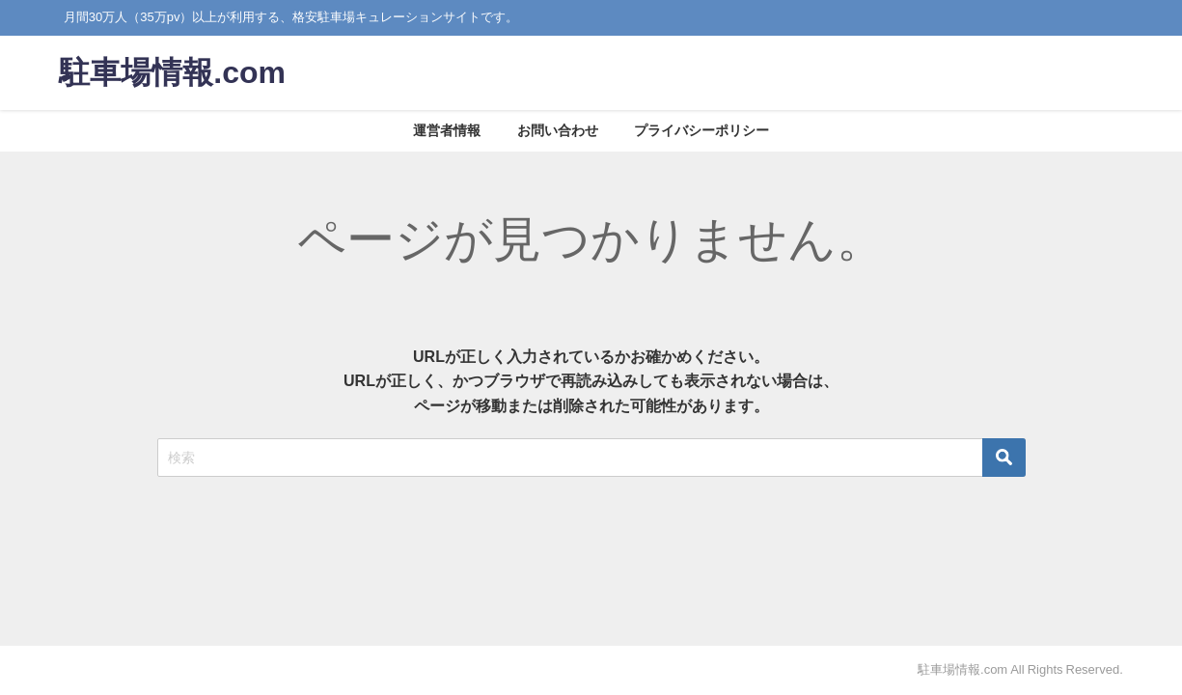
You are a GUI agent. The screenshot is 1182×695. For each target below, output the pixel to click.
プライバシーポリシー (701, 130)
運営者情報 (447, 130)
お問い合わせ (557, 130)
